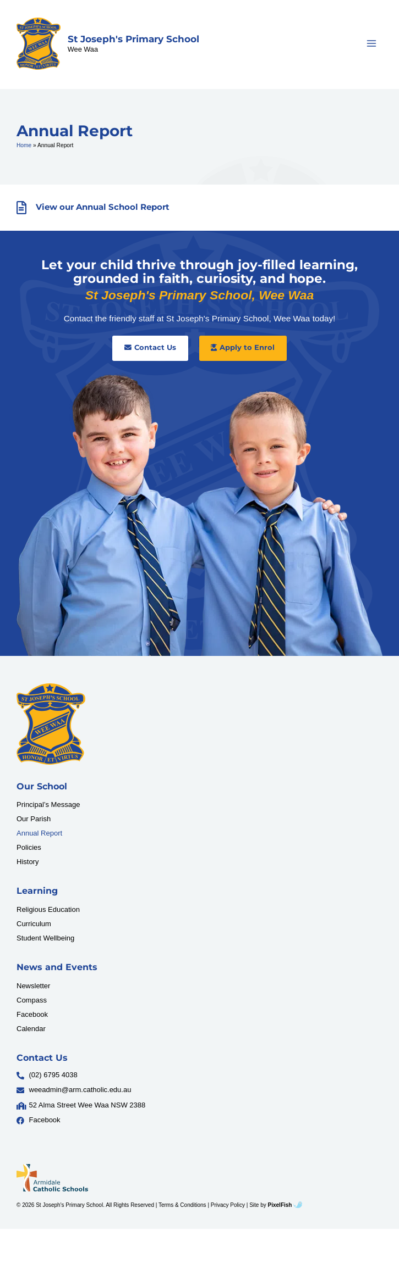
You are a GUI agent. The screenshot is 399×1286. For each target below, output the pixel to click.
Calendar (31, 1029)
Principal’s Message (48, 804)
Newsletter (33, 986)
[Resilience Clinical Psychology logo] (51, 724)
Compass (32, 1000)
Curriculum (34, 924)
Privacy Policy (228, 1205)
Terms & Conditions (182, 1205)
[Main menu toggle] (371, 43)
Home (24, 145)
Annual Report (39, 833)
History (28, 862)
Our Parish (34, 819)
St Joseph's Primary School (133, 39)
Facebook (32, 1014)
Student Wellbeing (45, 938)
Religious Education (48, 909)
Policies (29, 847)
